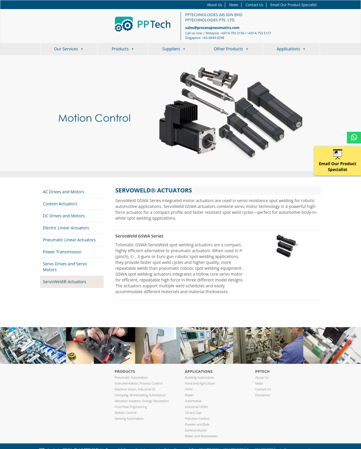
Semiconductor (196, 430)
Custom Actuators (60, 203)
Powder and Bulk (197, 424)
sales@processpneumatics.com (212, 27)
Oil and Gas (193, 412)
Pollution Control (197, 418)
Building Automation (199, 377)
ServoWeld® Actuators (64, 281)
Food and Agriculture (200, 383)
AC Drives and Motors (63, 191)
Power (189, 395)
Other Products (231, 49)
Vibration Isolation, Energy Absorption (142, 401)
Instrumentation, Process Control (138, 383)
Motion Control (126, 412)
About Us (214, 4)
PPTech (262, 371)
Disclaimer (262, 395)
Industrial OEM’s (196, 406)
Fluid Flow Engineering (131, 406)
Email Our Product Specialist (294, 4)
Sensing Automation (129, 418)
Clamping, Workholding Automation (140, 395)
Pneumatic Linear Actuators (69, 240)
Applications (291, 49)
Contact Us (254, 4)
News (233, 4)
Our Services (69, 49)
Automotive (193, 401)
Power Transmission (62, 252)
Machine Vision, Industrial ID (135, 389)
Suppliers (174, 49)
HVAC (189, 389)
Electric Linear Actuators (66, 228)
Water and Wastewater (201, 436)
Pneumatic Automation (131, 377)
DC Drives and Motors (64, 215)
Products (123, 49)
